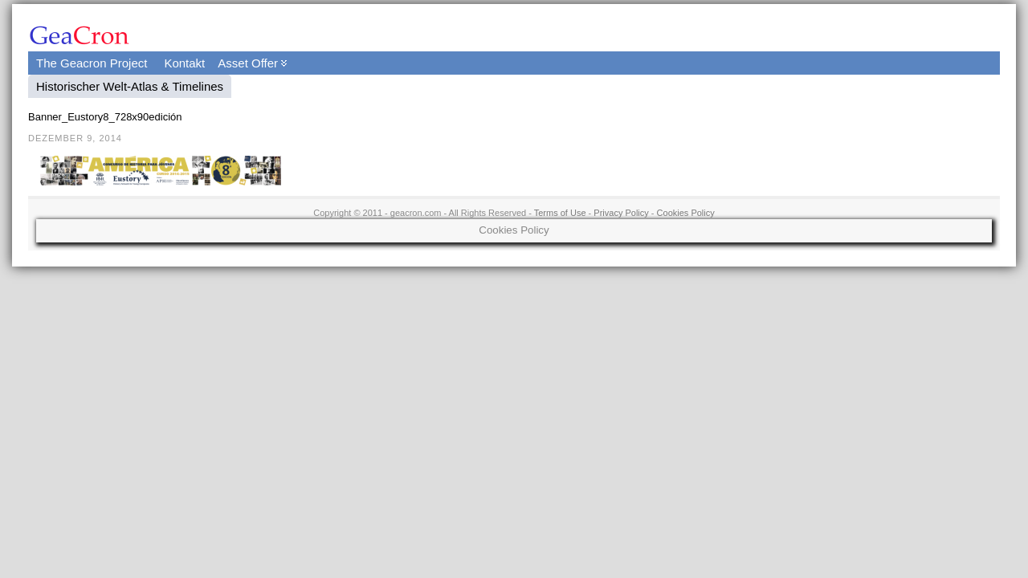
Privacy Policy (621, 213)
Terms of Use (560, 213)
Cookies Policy (686, 213)
